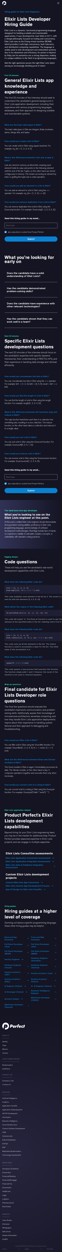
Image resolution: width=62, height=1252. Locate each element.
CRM (4, 1132)
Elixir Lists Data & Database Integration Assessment (30, 866)
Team (4, 1045)
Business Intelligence (10, 1121)
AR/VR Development (9, 1113)
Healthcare (6, 1191)
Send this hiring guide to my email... (22, 218)
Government (6, 1188)
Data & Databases (9, 1140)
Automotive (6, 1172)
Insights (5, 1239)
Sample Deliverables (9, 1235)
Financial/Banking (8, 1176)
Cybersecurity (7, 1136)
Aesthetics (6, 1069)
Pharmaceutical (8, 1203)
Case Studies (7, 1220)
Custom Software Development (13, 1128)
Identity (5, 1042)
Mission (5, 1049)
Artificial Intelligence (9, 1098)
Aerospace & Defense (10, 1169)
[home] (4, 3)
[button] (58, 3)
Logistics (5, 1199)
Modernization (7, 1065)
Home (4, 1249)
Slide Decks (6, 1232)
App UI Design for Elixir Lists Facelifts (25, 889)
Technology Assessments (11, 1155)
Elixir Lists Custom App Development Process (29, 886)
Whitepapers (6, 1228)
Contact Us (6, 1085)
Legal (4, 1195)
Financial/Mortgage (9, 1180)
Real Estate (6, 1207)
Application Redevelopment (12, 1110)
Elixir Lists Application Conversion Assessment (30, 858)
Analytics (5, 1102)
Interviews (5, 1224)
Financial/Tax (7, 1184)
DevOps (5, 1144)
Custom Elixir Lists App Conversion (24, 882)
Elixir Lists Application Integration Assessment (30, 861)
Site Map (50, 1249)
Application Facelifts (9, 1106)
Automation (6, 1117)
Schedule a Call (7, 1081)
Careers (5, 1053)
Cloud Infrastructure (9, 1125)
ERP (3, 1147)
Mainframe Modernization (11, 1151)
